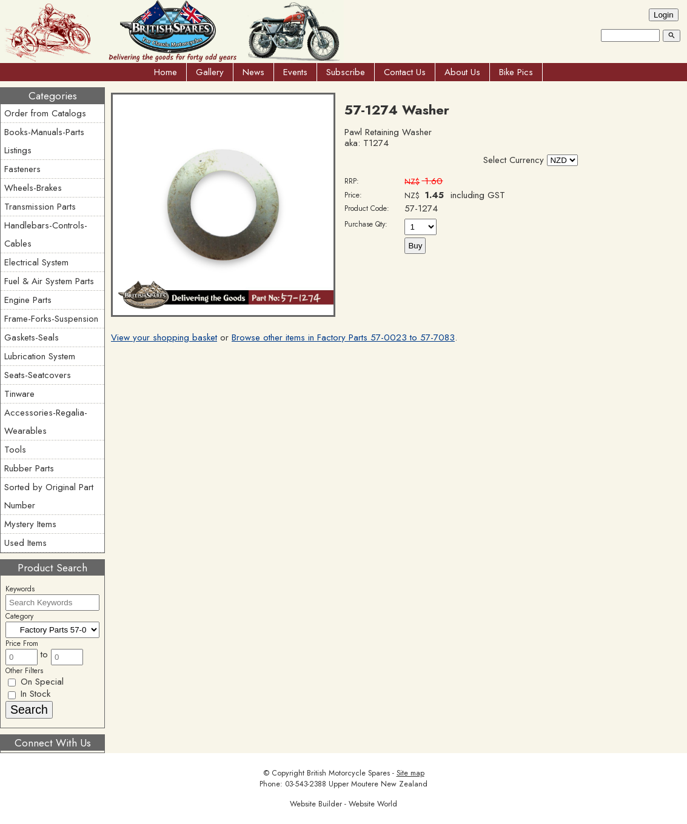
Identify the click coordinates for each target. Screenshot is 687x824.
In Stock (29, 693)
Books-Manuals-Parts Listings (44, 141)
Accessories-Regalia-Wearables (45, 421)
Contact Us (405, 72)
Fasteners (22, 169)
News (253, 72)
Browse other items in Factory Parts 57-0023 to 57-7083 (343, 337)
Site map (410, 773)
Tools (15, 449)
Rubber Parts (29, 468)
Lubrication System (39, 356)
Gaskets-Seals (31, 337)
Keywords (20, 588)
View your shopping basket (164, 337)
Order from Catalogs (45, 113)
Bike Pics (516, 72)
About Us (462, 72)
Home (165, 72)
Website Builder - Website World (343, 804)
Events (295, 72)
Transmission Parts (40, 206)
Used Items (25, 543)
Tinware (19, 393)
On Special (36, 681)
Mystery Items (30, 524)
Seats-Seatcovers (37, 375)
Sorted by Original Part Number (48, 496)
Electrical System (36, 262)
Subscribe (345, 72)
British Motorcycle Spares (348, 773)
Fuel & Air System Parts (49, 281)
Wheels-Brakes (33, 187)
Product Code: (366, 208)
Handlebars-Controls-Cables (45, 234)
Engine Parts (28, 300)
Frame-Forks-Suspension (51, 318)
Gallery (210, 72)
